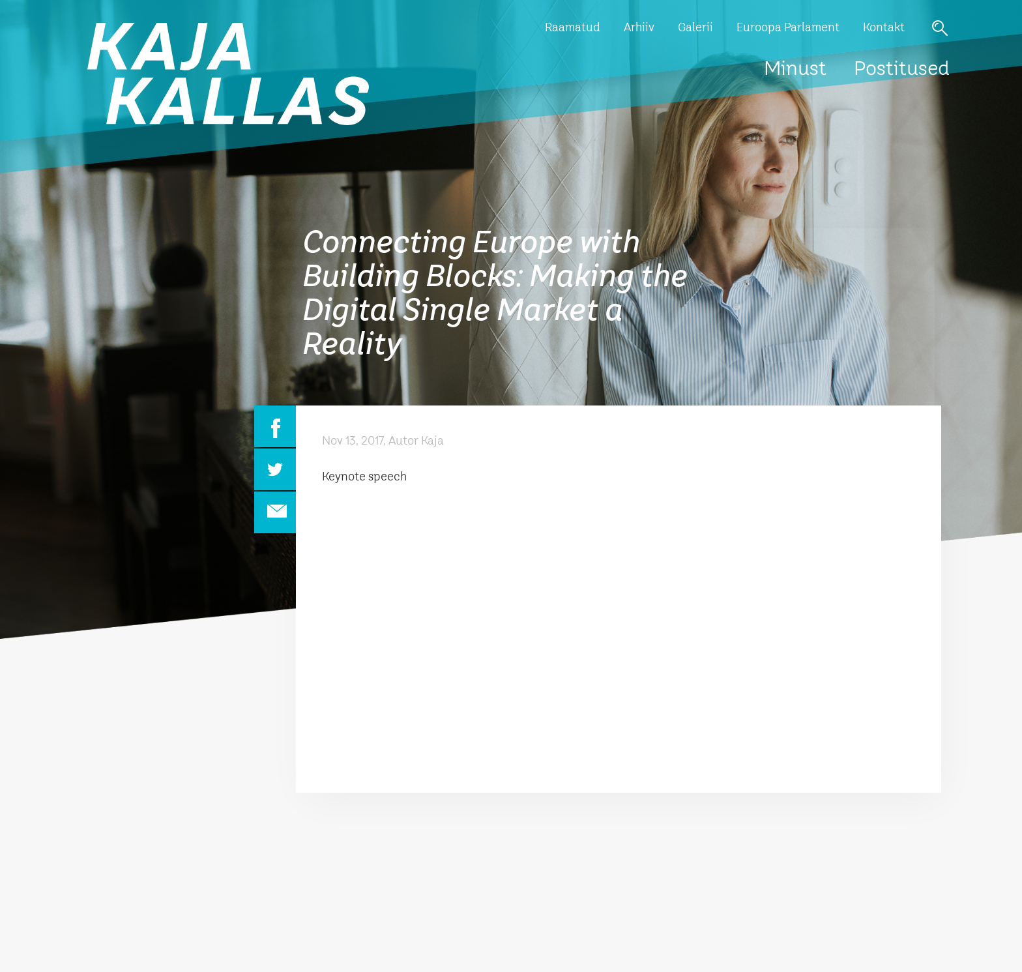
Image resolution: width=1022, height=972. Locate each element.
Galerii (695, 28)
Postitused (902, 70)
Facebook (275, 426)
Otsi (940, 28)
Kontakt (884, 28)
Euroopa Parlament (788, 28)
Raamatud (572, 28)
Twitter (275, 469)
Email (275, 512)
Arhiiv (639, 28)
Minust (795, 70)
